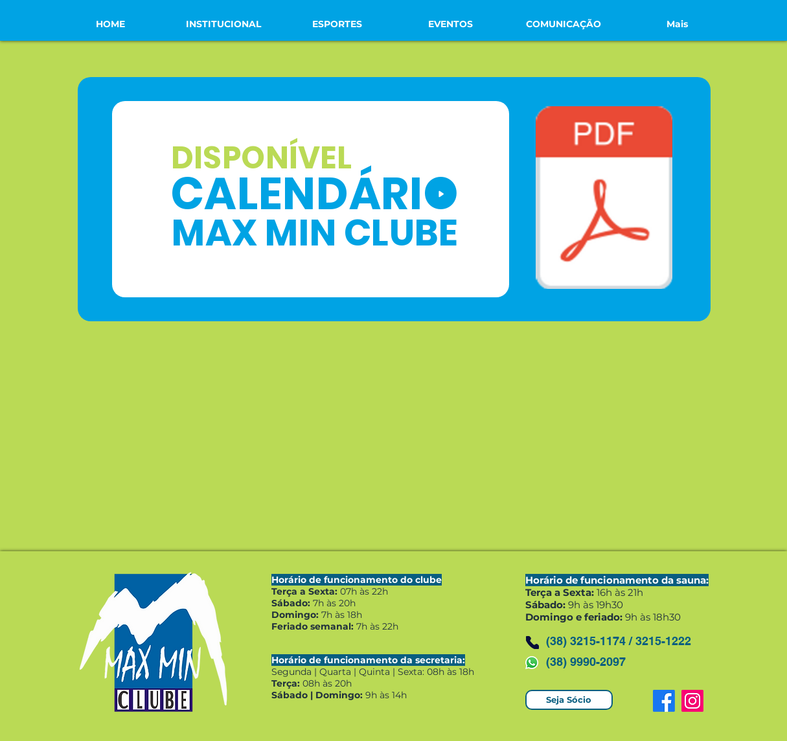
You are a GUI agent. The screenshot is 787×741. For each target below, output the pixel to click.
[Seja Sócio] (569, 700)
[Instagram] (692, 701)
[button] (223, 24)
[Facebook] (664, 701)
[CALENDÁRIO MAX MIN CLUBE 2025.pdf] (604, 199)
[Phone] (532, 642)
